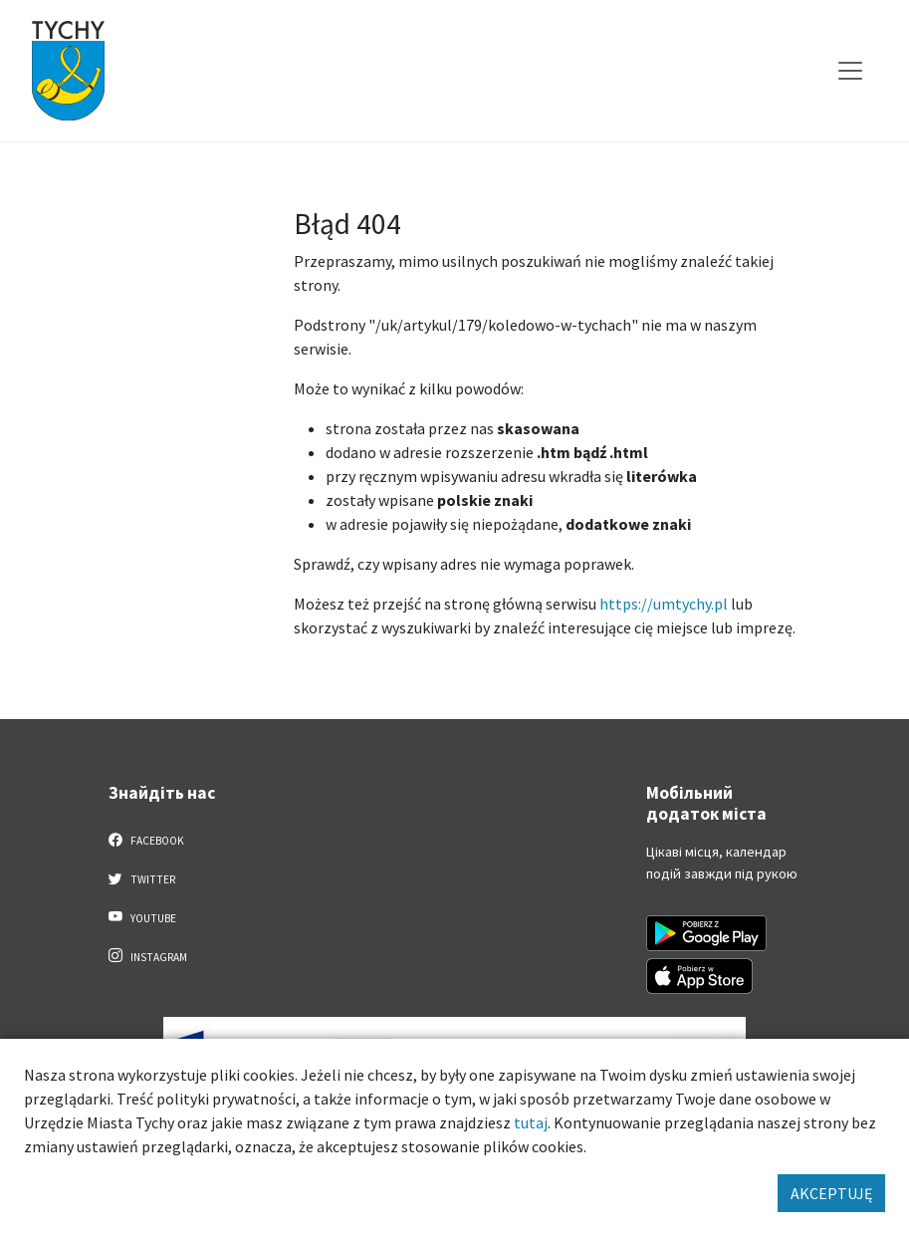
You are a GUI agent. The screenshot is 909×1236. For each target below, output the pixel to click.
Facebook (147, 840)
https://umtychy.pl (663, 604)
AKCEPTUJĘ (831, 1193)
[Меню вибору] (850, 70)
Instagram (148, 956)
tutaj (531, 1122)
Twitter (142, 878)
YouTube (143, 917)
